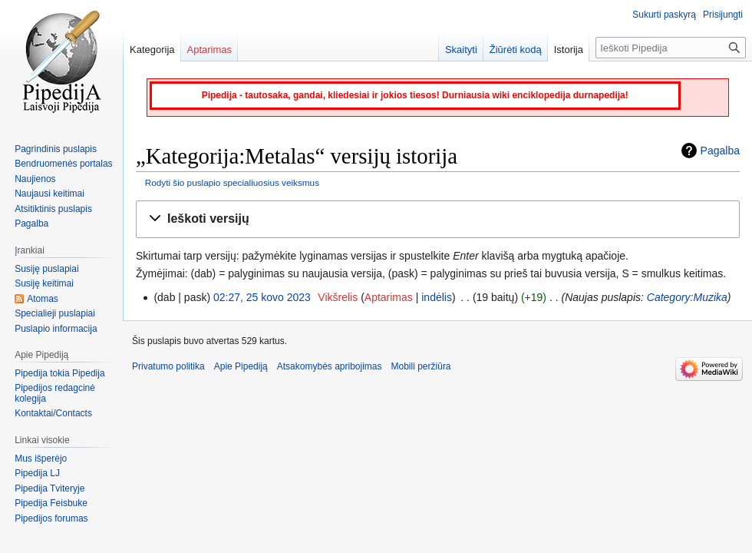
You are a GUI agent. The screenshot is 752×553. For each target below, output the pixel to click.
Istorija (568, 49)
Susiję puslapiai (46, 268)
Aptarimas (388, 297)
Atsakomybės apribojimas (329, 366)
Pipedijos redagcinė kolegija (55, 393)
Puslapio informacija (56, 328)
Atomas (42, 298)
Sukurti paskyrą (664, 14)
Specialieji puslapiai (55, 313)
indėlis (436, 297)
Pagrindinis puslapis (56, 149)
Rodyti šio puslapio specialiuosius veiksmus (232, 182)
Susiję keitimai (44, 283)
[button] (438, 219)
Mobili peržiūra (421, 366)
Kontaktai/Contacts (53, 413)
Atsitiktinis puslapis (53, 209)
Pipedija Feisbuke (51, 503)
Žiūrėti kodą (516, 49)
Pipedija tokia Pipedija (59, 373)
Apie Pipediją (241, 366)
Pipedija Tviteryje (49, 488)
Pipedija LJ (37, 473)
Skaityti (461, 49)
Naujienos (35, 179)
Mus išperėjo (41, 458)
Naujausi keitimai (49, 193)
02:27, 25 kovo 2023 (262, 297)
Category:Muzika (687, 297)
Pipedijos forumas (51, 518)
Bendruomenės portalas (63, 163)
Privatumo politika (168, 366)
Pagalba (720, 150)
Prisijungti (723, 14)
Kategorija (152, 49)
